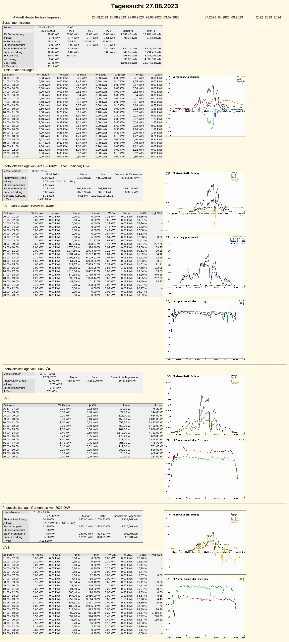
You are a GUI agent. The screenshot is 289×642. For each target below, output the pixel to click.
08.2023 (224, 17)
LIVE (6, 206)
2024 (277, 17)
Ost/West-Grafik (42, 206)
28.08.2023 (154, 17)
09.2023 (237, 17)
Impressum (55, 17)
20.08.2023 (100, 17)
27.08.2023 (136, 17)
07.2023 (210, 17)
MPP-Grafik (19, 206)
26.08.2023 (118, 17)
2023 (268, 17)
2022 (259, 17)
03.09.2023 (171, 17)
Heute (29, 17)
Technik (40, 17)
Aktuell (18, 17)
